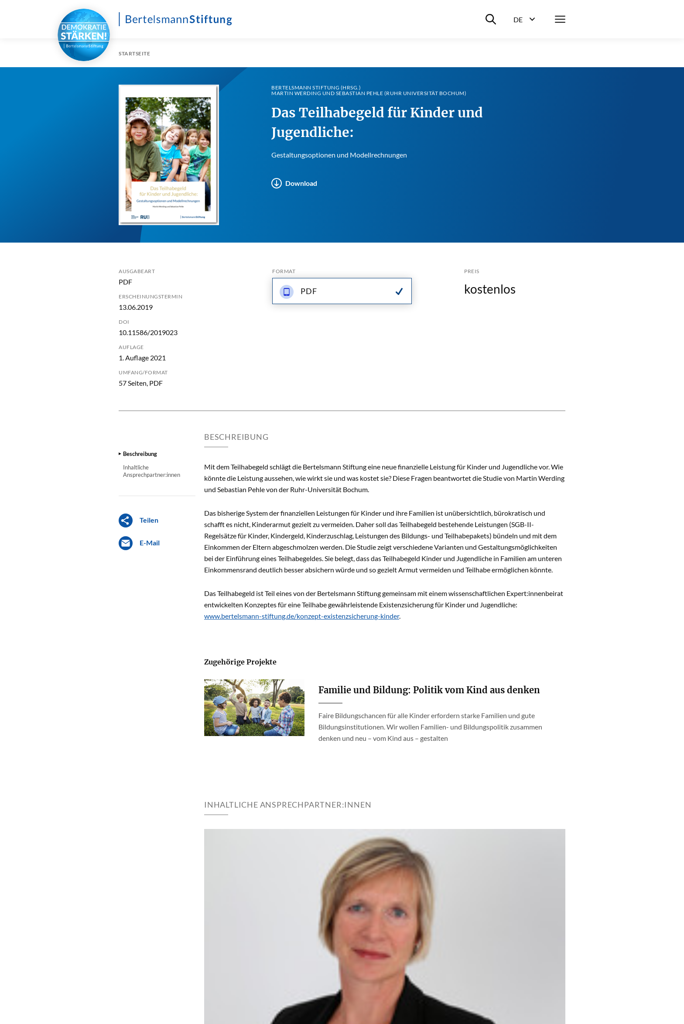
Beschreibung (140, 453)
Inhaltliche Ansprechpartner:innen (151, 471)
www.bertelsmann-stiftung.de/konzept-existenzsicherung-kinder (301, 616)
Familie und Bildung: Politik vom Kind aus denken (429, 690)
